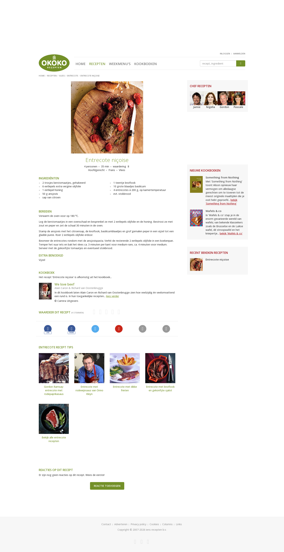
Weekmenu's (120, 64)
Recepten (97, 64)
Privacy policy (138, 524)
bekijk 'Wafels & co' (231, 233)
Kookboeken (145, 64)
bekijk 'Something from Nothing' (221, 201)
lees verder (112, 296)
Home (80, 64)
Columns (167, 524)
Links (179, 524)
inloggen (225, 53)
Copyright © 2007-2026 (131, 529)
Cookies (154, 524)
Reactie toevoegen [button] (107, 486)
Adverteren (120, 524)
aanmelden (239, 53)
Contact (106, 524)
